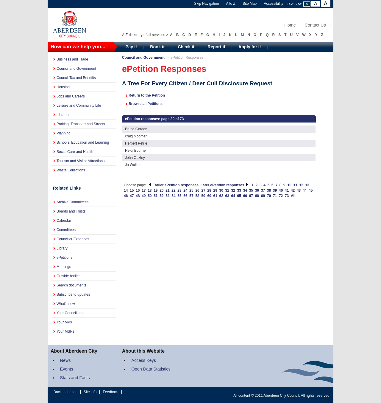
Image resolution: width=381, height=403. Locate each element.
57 (191, 196)
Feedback (110, 392)
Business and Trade (72, 59)
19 (155, 190)
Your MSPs (65, 331)
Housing (63, 87)
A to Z (230, 3)
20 (161, 190)
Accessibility (273, 3)
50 (150, 196)
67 (251, 196)
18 (150, 190)
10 (289, 185)
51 (155, 196)
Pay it (131, 46)
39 (275, 190)
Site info (90, 392)
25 (191, 190)
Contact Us (315, 25)
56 (185, 196)
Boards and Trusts (71, 211)
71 (275, 196)
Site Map (250, 3)
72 (281, 196)
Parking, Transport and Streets (81, 124)
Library (62, 248)
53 (167, 196)
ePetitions (64, 257)
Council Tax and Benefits (76, 78)
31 (227, 190)
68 (257, 196)
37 (263, 190)
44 (305, 190)
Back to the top (65, 392)
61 (215, 196)
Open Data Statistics (151, 369)
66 (245, 196)
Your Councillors (69, 313)
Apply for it (249, 46)
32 (233, 190)
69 (263, 196)
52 (161, 196)
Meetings (64, 267)
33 (239, 190)
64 (233, 196)
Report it (216, 46)
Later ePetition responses (225, 185)
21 (167, 190)
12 (301, 185)
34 (245, 190)
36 (257, 190)
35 (251, 190)
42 (293, 190)
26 (197, 190)
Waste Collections (71, 170)
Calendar (64, 220)
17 (144, 190)
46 (126, 196)
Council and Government (76, 68)
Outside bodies (68, 276)
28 (209, 190)
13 (307, 185)
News (65, 360)
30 (221, 190)
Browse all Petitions (146, 104)
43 (299, 190)
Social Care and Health (75, 152)
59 (203, 196)
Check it (186, 46)
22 (173, 190)
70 (269, 196)
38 (269, 190)
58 (197, 196)
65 (239, 196)
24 (185, 190)
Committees (66, 230)
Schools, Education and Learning (83, 142)
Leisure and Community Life (79, 105)
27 (203, 190)
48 (138, 196)
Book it (157, 46)
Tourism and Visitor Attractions (80, 161)
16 (138, 190)
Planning (64, 133)
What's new (66, 304)
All (293, 196)
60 (209, 196)
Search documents (71, 285)
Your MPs (64, 322)
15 (132, 190)
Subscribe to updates (73, 294)
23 (179, 190)
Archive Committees (72, 202)
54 (173, 196)
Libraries (63, 115)
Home (290, 25)
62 (221, 196)
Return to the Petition (147, 95)
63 (227, 196)
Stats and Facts (75, 377)
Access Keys (144, 360)
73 (287, 196)
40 (281, 190)
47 (132, 196)
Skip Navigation (206, 3)
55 (179, 196)
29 (215, 190)
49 (144, 196)
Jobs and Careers (71, 96)
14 (126, 190)
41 (287, 190)
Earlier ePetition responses (173, 185)
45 (311, 190)
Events (66, 369)
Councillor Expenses (73, 239)
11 (295, 185)
